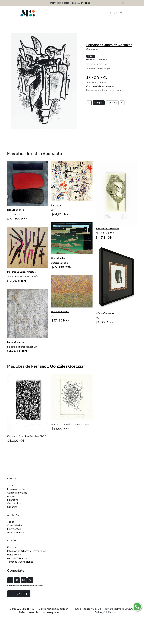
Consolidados (14, 525)
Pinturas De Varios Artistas (21, 272)
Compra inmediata (17, 492)
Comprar (98, 102)
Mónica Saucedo (105, 313)
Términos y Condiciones (20, 561)
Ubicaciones (14, 554)
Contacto (112, 102)
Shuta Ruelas (58, 258)
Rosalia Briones (15, 209)
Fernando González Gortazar (109, 45)
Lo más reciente (16, 489)
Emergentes (14, 528)
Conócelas (84, 2)
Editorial (11, 547)
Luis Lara (56, 205)
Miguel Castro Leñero (107, 228)
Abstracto (12, 496)
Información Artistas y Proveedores (26, 550)
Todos (10, 521)
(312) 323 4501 (26, 608)
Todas (10, 485)
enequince (53, 612)
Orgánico (12, 506)
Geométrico (14, 503)
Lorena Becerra (15, 342)
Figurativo (12, 499)
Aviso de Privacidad (17, 558)
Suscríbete (19, 593)
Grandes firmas (15, 532)
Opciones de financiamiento (100, 86)
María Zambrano (60, 311)
